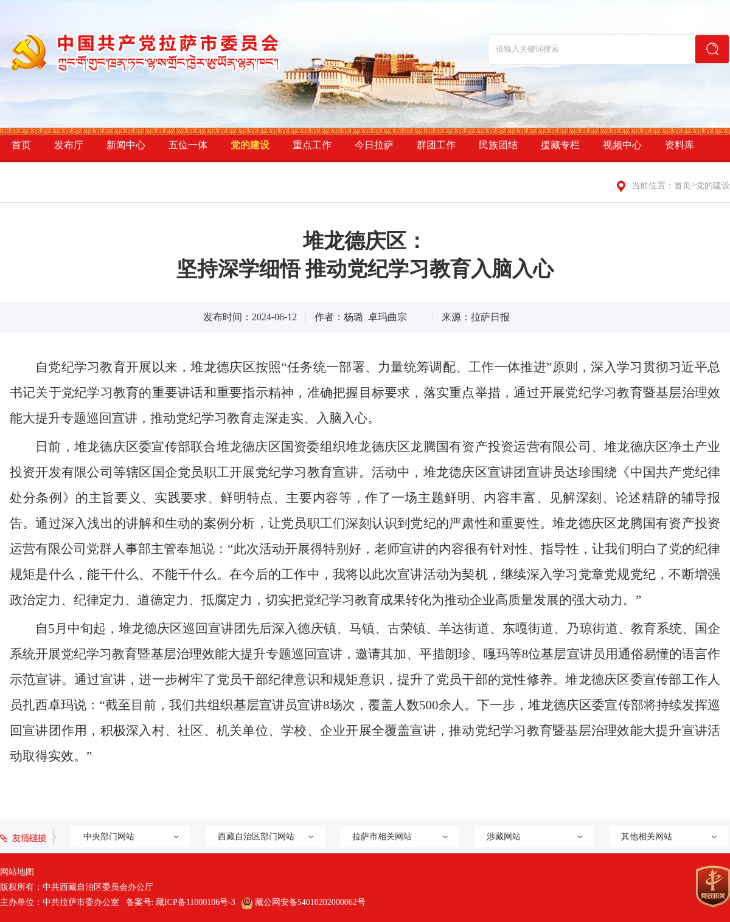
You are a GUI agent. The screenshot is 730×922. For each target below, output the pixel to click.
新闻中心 (125, 145)
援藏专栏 (560, 145)
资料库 (679, 145)
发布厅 (68, 145)
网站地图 (17, 871)
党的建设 (250, 145)
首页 (21, 145)
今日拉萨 (374, 145)
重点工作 (312, 145)
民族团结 (498, 145)
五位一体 (188, 145)
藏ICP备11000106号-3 (195, 902)
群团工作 (436, 145)
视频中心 (622, 145)
